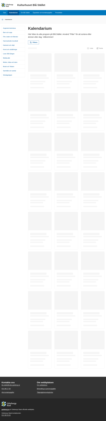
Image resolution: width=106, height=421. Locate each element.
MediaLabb (6, 58)
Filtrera (33, 42)
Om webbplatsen (42, 385)
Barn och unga (7, 32)
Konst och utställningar (10, 49)
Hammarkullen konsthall (10, 41)
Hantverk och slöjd (9, 45)
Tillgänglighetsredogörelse (45, 392)
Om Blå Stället (25, 12)
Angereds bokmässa (9, 28)
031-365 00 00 (6, 415)
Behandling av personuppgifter (46, 388)
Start (4, 12)
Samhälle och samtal (9, 71)
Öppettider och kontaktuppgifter (42, 12)
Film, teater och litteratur (10, 36)
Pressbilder (58, 12)
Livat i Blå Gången (8, 53)
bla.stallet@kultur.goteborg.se (11, 385)
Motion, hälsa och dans (10, 62)
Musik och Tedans (8, 66)
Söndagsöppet (7, 75)
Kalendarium (13, 12)
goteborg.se (6, 409)
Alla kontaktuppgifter (8, 392)
